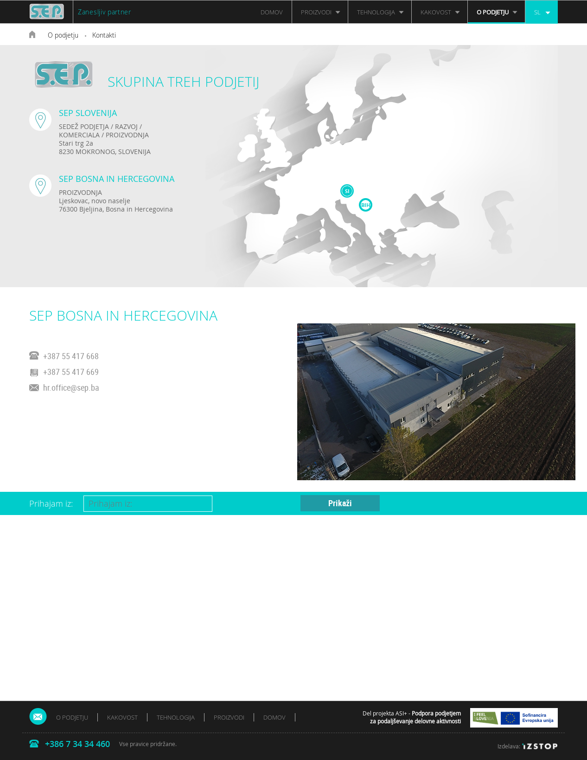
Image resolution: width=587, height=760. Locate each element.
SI (347, 190)
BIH (365, 204)
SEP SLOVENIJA (88, 112)
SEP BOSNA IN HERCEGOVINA (116, 178)
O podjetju (63, 35)
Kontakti (104, 35)
